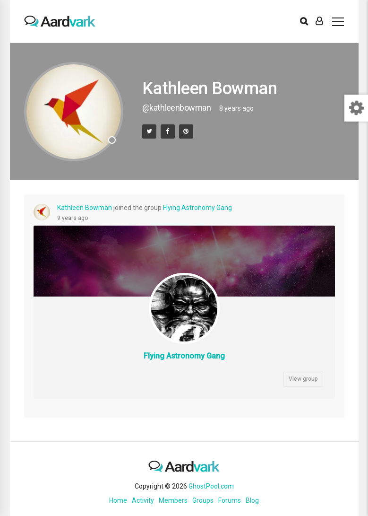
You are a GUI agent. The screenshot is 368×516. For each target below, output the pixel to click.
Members (173, 500)
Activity (143, 500)
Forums (229, 500)
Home (118, 500)
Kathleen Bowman (84, 207)
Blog (252, 500)
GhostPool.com (211, 486)
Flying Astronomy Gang (197, 207)
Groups (203, 500)
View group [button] (303, 379)
